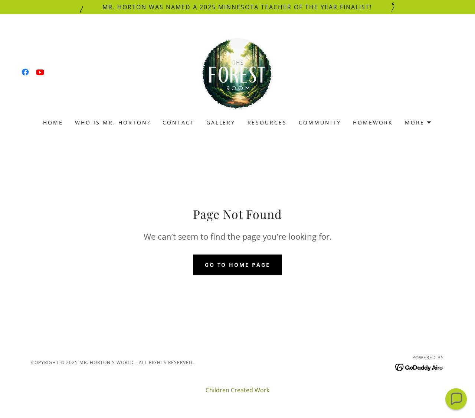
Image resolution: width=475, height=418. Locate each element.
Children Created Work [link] (237, 390)
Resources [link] (267, 122)
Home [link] (53, 122)
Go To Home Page (238, 264)
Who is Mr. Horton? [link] (113, 122)
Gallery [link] (221, 122)
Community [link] (320, 122)
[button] (418, 122)
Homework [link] (373, 122)
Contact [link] (178, 122)
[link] (25, 72)
